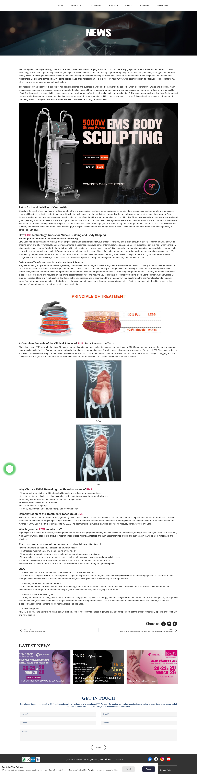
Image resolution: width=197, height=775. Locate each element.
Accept (148, 769)
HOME (61, 5)
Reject (128, 769)
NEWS (128, 5)
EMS (28, 235)
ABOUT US (144, 5)
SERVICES (113, 5)
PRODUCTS (77, 5)
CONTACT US (162, 5)
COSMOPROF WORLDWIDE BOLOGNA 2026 (42, 680)
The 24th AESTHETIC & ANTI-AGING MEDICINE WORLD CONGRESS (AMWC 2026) (98, 679)
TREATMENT (96, 5)
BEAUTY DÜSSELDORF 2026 (143, 680)
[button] (163, 624)
